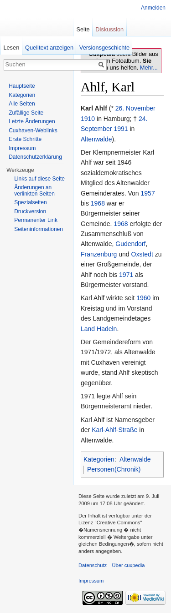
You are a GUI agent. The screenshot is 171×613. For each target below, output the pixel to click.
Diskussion (109, 29)
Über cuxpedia (128, 565)
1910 (88, 118)
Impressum (22, 148)
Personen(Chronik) (114, 469)
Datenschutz (92, 565)
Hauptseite (22, 86)
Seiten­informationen (38, 229)
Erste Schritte (25, 139)
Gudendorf (130, 243)
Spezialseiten (30, 202)
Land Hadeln (99, 328)
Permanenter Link (35, 220)
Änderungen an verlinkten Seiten (34, 190)
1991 (121, 128)
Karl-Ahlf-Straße (114, 429)
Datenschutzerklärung (35, 157)
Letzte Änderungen (32, 121)
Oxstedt (142, 254)
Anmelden (153, 8)
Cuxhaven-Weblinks (33, 130)
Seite (82, 29)
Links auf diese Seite (39, 179)
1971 (126, 274)
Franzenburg (99, 254)
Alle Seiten (22, 103)
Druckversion (30, 211)
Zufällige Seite (26, 113)
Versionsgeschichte (104, 47)
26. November (135, 108)
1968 (98, 203)
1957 (148, 193)
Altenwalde (96, 139)
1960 (143, 297)
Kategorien (98, 459)
